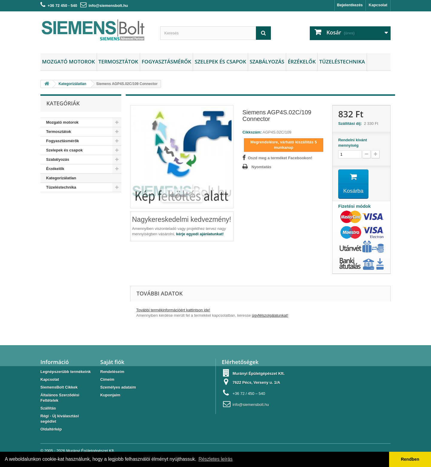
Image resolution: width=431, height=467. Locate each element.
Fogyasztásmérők (166, 61)
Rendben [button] (410, 459)
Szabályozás (267, 61)
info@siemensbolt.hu (108, 5)
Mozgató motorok (68, 61)
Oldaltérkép (51, 429)
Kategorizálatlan (61, 178)
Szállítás (48, 408)
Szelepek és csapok (220, 61)
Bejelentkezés (350, 5)
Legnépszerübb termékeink (65, 371)
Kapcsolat (378, 5)
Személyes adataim (118, 387)
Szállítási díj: (351, 123)
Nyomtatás (261, 167)
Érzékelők (301, 61)
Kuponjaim (110, 395)
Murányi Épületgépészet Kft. (90, 450)
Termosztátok (118, 61)
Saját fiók (112, 362)
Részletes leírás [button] (215, 459)
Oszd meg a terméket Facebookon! (280, 158)
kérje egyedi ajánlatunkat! (200, 234)
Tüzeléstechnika (342, 61)
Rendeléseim (112, 371)
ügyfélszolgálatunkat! (270, 315)
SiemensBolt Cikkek (59, 387)
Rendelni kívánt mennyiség (352, 143)
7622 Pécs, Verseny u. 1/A (256, 382)
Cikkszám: (252, 132)
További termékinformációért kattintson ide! (173, 310)
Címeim (107, 379)
